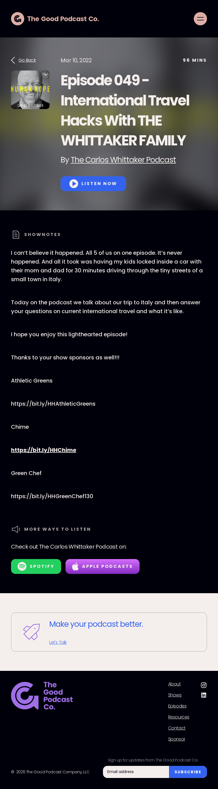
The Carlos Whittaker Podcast (123, 159)
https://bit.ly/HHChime (43, 450)
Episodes (177, 706)
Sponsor (176, 739)
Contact (177, 728)
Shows (175, 695)
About (174, 684)
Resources (178, 717)
